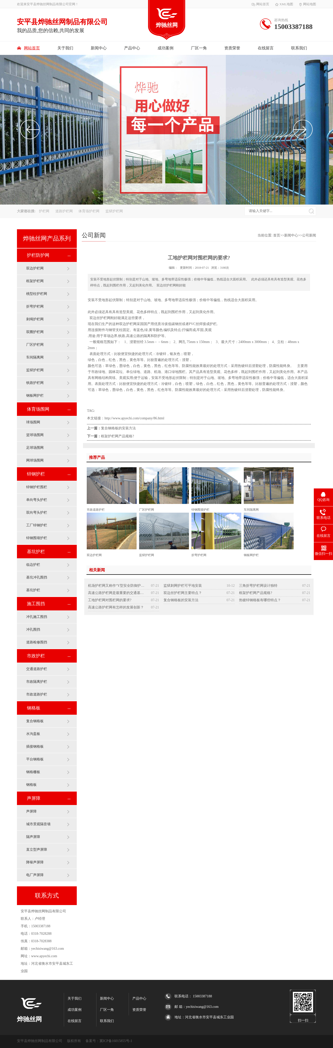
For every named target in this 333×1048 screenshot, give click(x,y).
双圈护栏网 (35, 332)
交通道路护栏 (36, 669)
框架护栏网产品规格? (117, 436)
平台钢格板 (35, 759)
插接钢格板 (35, 746)
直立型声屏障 (36, 849)
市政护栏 (36, 655)
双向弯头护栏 (36, 512)
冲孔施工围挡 (36, 617)
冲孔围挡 (33, 629)
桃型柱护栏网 (36, 294)
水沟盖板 (33, 734)
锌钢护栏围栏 (36, 487)
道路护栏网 (64, 211)
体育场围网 (38, 409)
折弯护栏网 (35, 306)
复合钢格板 (35, 721)
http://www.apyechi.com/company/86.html (134, 418)
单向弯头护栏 (36, 500)
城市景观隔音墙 (38, 824)
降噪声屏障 (35, 862)
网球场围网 (35, 460)
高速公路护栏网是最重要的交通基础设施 (116, 593)
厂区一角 (199, 48)
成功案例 (165, 48)
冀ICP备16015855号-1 (115, 1041)
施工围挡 (36, 603)
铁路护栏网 (35, 383)
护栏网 (44, 211)
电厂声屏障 (35, 875)
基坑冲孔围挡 (36, 577)
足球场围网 (35, 448)
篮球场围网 (35, 435)
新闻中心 (99, 48)
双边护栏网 (35, 268)
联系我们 (299, 48)
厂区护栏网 (35, 345)
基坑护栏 (36, 551)
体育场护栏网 (89, 211)
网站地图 (307, 4)
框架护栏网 (35, 281)
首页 (276, 235)
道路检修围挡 (36, 642)
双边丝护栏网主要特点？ (183, 593)
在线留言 (266, 48)
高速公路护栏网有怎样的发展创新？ (116, 607)
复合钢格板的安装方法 (118, 428)
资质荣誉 (232, 48)
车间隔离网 (35, 357)
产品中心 (132, 48)
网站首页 (260, 4)
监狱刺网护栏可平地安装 (183, 585)
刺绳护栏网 (35, 319)
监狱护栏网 (114, 211)
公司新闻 (309, 235)
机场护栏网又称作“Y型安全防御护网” (116, 585)
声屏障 (33, 798)
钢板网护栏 (35, 395)
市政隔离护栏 (36, 682)
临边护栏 (33, 565)
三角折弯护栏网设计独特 (258, 585)
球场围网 (33, 422)
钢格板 (33, 707)
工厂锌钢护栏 (36, 525)
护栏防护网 (38, 255)
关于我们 (65, 48)
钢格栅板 (33, 772)
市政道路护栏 (36, 694)
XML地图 (284, 4)
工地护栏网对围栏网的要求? (109, 600)
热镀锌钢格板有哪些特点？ (260, 600)
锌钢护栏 (36, 473)
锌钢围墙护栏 (36, 538)
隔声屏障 (33, 837)
